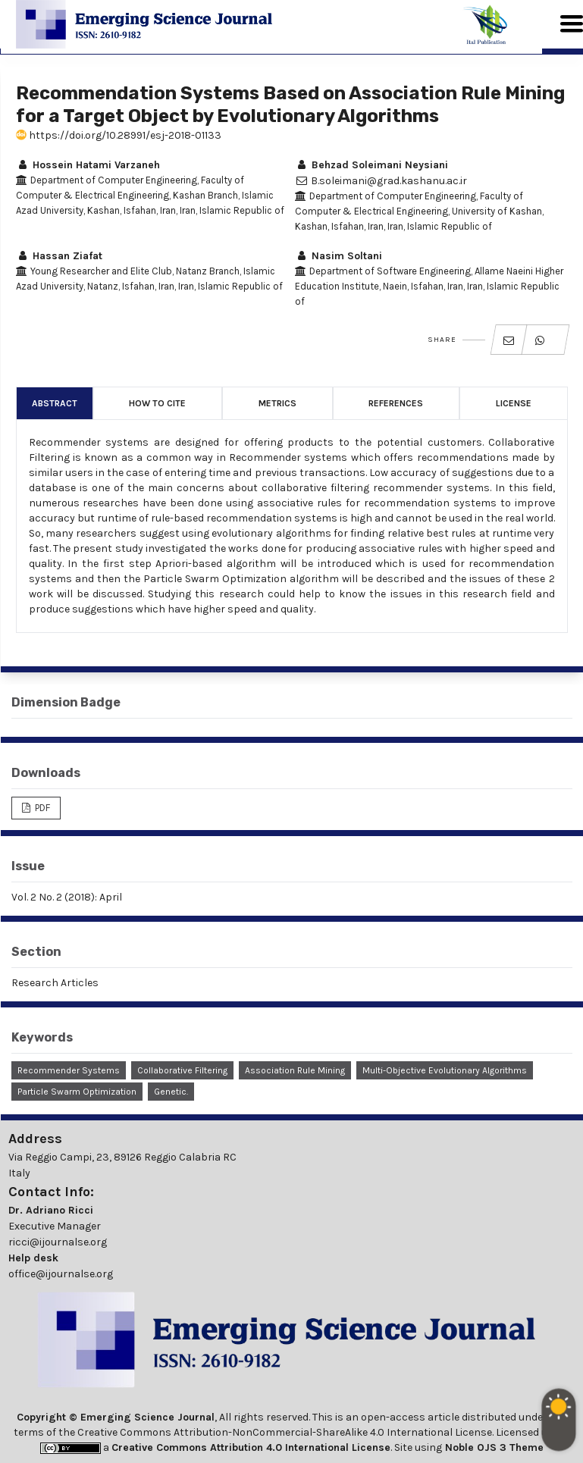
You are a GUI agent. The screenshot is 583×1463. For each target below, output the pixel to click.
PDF (41, 807)
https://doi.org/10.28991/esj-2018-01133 (118, 135)
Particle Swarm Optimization (76, 1091)
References (395, 403)
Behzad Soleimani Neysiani (371, 164)
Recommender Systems (68, 1070)
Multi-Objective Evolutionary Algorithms (444, 1070)
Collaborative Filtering (182, 1070)
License (513, 403)
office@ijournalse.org (60, 1273)
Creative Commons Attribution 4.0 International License (250, 1447)
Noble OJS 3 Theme (493, 1447)
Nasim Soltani (338, 255)
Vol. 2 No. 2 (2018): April (66, 897)
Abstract (54, 403)
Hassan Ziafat (59, 255)
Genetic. (171, 1091)
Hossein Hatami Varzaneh (88, 164)
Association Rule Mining (295, 1070)
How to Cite (157, 403)
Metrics (277, 403)
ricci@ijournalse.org (57, 1242)
